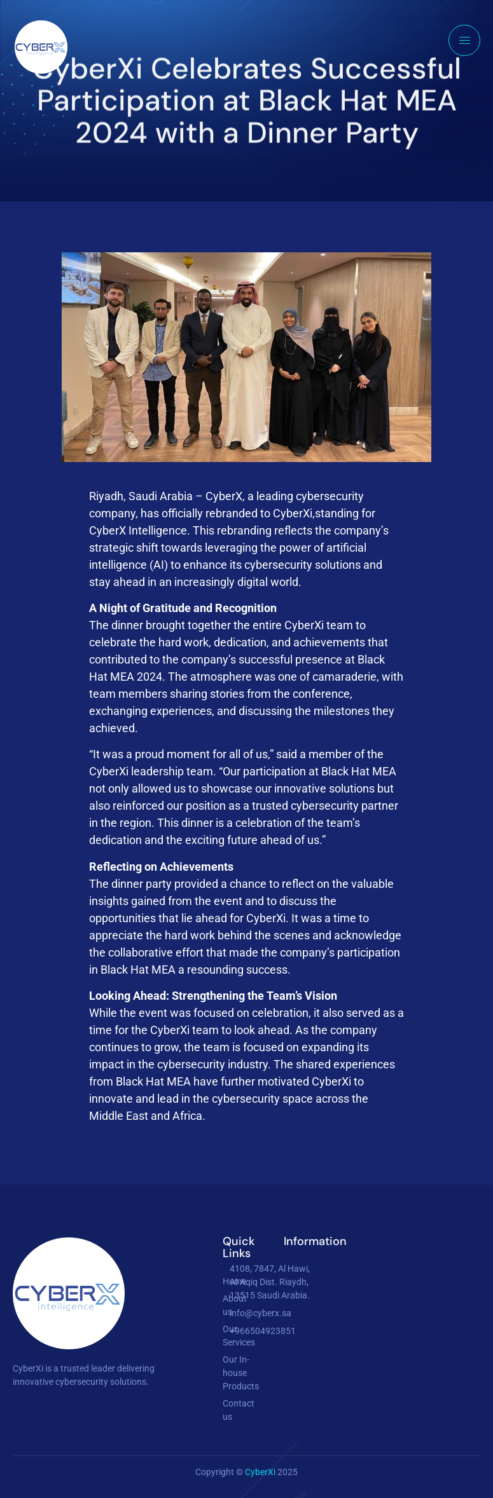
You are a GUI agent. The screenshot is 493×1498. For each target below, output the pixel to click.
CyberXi (261, 1472)
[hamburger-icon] (464, 40)
